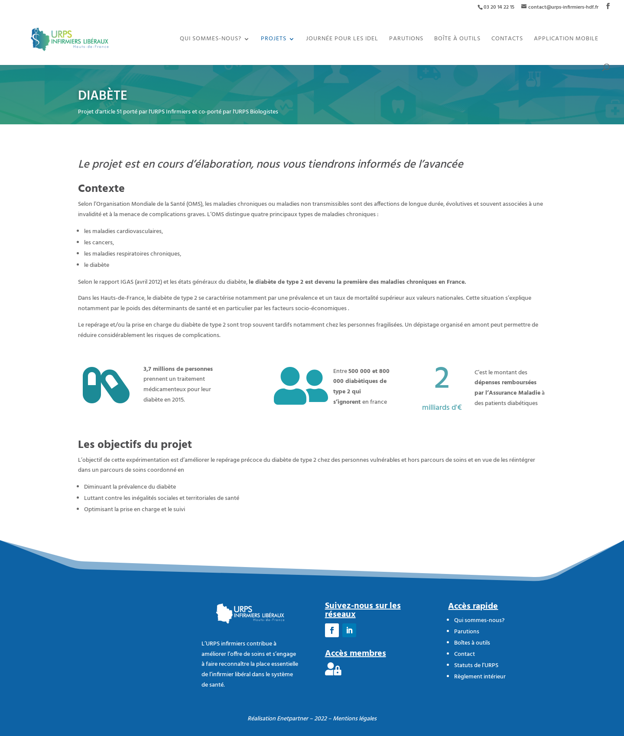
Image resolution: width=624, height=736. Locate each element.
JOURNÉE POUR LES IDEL (342, 40)
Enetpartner (292, 719)
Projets (273, 40)
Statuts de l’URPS (476, 666)
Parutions (406, 40)
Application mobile (566, 40)
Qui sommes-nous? (210, 40)
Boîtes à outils (472, 643)
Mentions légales (355, 719)
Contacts (507, 40)
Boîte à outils (457, 40)
